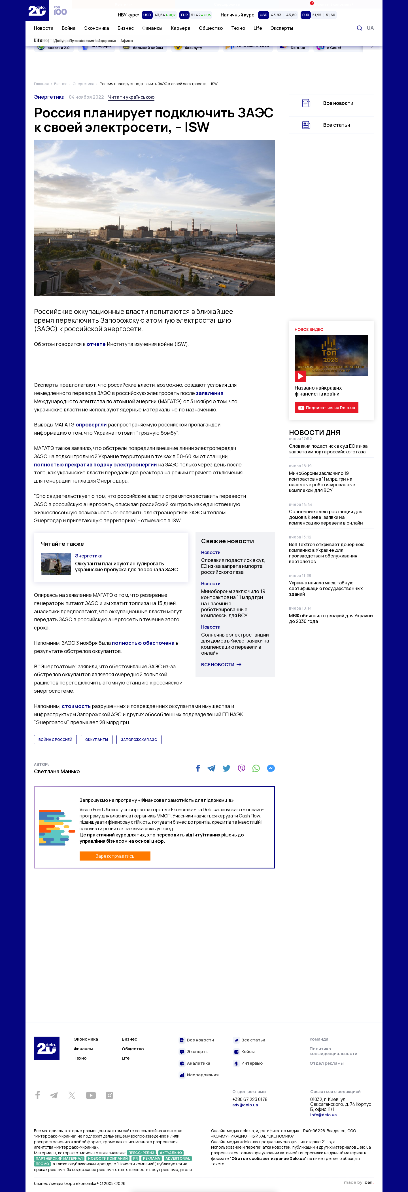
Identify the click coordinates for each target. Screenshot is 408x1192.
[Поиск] (359, 28)
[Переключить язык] (370, 28)
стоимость (76, 706)
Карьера (180, 28)
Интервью (252, 1063)
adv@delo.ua (245, 1105)
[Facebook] (198, 768)
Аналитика (198, 1063)
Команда (319, 1039)
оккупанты (96, 739)
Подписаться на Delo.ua (330, 407)
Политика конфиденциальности (333, 1051)
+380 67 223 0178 (249, 1099)
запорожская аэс (139, 739)
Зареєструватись (115, 856)
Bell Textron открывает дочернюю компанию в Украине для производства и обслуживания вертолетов (327, 553)
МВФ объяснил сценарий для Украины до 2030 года (331, 618)
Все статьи (336, 125)
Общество (211, 28)
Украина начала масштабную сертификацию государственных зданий (326, 588)
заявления (210, 393)
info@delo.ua (323, 1115)
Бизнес (126, 28)
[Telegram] (211, 768)
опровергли (91, 424)
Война (69, 28)
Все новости (217, 664)
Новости (43, 28)
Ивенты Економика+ (330, 4)
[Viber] (241, 768)
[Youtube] (91, 1095)
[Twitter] (226, 768)
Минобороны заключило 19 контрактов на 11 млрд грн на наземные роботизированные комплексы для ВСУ (233, 603)
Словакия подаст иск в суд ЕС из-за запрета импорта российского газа (233, 566)
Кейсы (248, 1051)
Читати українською (131, 97)
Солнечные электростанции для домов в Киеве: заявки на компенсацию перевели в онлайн (235, 643)
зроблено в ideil (358, 1183)
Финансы (152, 28)
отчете (96, 344)
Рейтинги (124, 4)
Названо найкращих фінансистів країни (318, 390)
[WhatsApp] (256, 768)
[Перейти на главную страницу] (37, 10)
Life (258, 28)
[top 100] (60, 10)
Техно (238, 28)
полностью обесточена (143, 642)
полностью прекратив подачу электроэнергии (95, 464)
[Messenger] (271, 768)
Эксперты (282, 28)
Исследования (203, 1075)
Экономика (96, 28)
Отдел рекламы (327, 1063)
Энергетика (49, 96)
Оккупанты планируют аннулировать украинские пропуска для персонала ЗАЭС (126, 566)
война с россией (55, 739)
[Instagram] (109, 1095)
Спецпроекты (227, 4)
